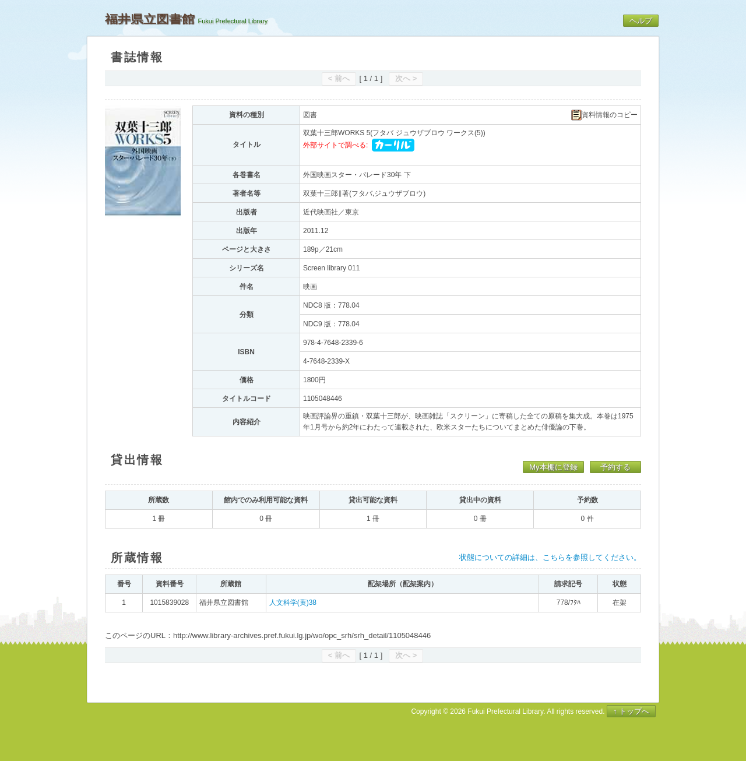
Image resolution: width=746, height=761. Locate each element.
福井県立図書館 (150, 19)
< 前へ (339, 78)
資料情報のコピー (604, 115)
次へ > (406, 78)
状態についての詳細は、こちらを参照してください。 (550, 557)
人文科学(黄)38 (292, 602)
